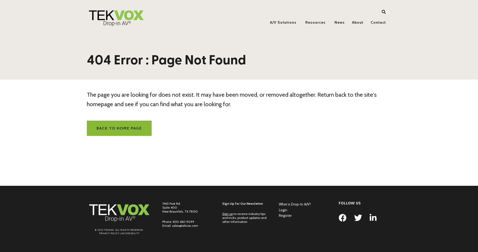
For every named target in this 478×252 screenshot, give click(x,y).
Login (283, 210)
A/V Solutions (283, 22)
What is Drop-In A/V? (295, 204)
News (339, 22)
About (357, 22)
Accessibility (130, 233)
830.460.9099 (183, 222)
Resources (315, 22)
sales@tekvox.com (185, 226)
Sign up (227, 214)
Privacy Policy (109, 233)
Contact (378, 22)
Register (285, 215)
